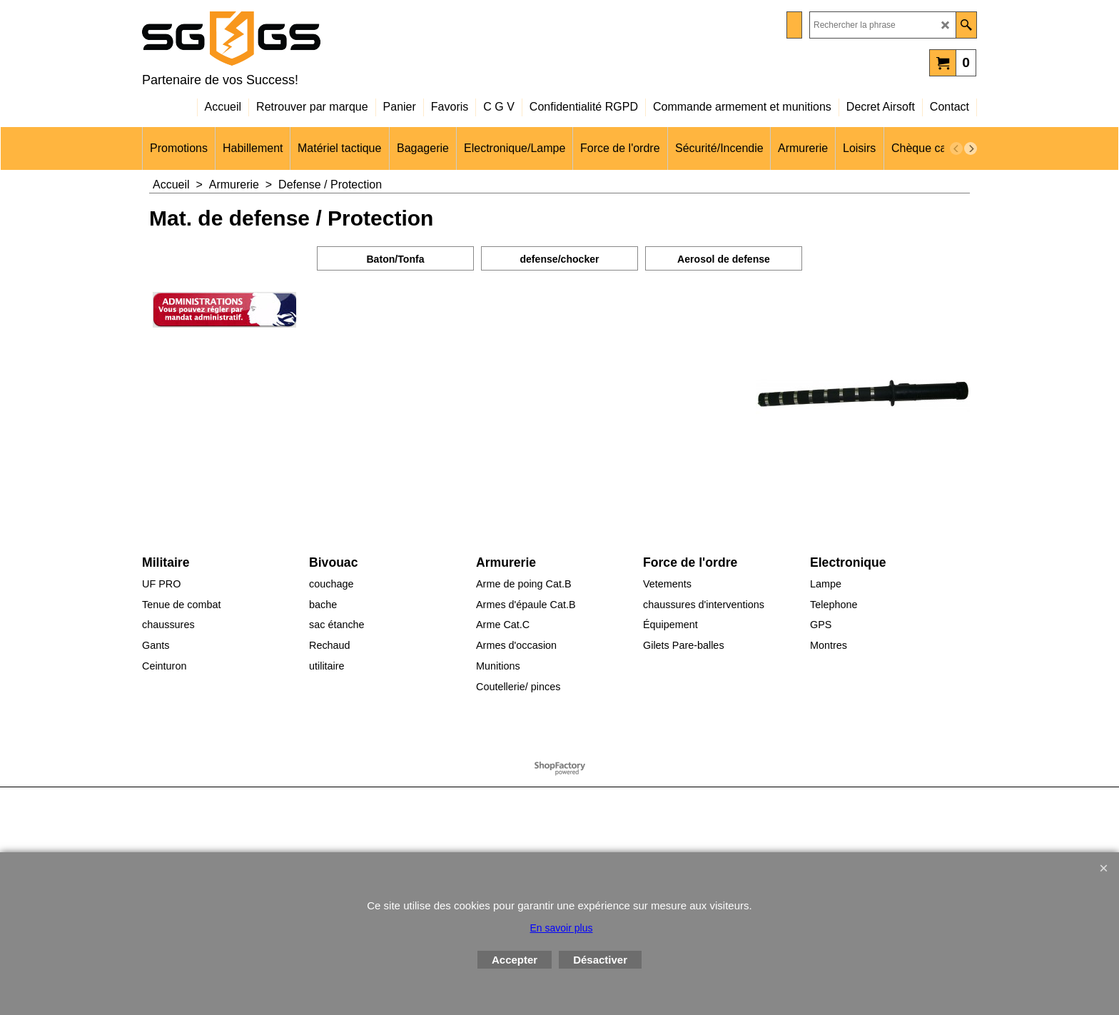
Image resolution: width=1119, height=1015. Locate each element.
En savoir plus (561, 928)
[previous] (956, 148)
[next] (970, 148)
